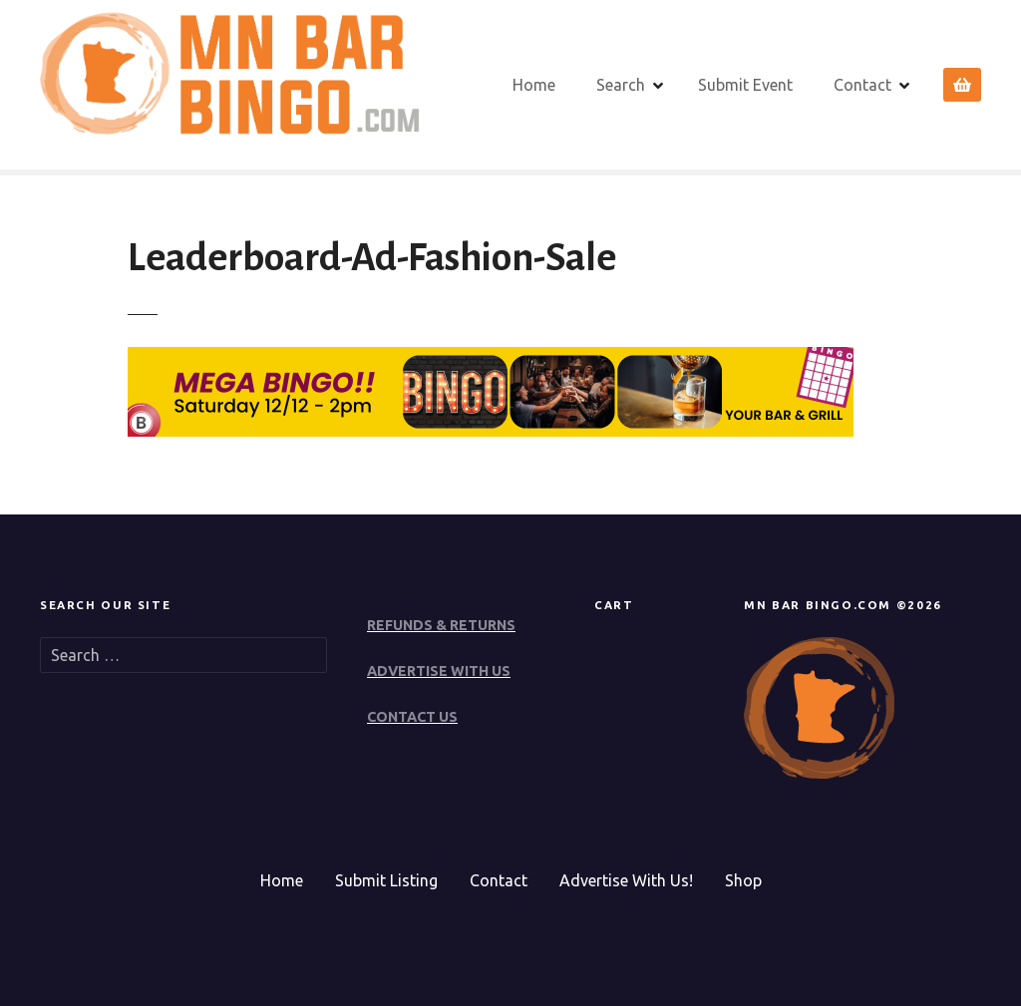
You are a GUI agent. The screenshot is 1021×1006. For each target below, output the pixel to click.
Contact (862, 85)
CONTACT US (412, 717)
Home (533, 85)
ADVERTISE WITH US (438, 671)
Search (620, 85)
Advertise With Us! (626, 880)
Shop (743, 880)
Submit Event (745, 85)
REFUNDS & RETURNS (441, 625)
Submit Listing (386, 880)
